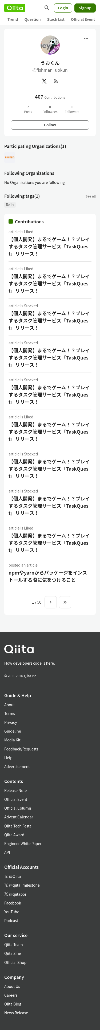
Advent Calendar (18, 816)
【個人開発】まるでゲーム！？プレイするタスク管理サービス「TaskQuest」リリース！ (49, 246)
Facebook (12, 903)
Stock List (56, 19)
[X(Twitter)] (44, 81)
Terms (9, 713)
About (9, 704)
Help (8, 757)
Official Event (83, 19)
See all (91, 196)
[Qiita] (14, 8)
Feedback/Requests (21, 749)
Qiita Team (13, 944)
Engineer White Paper (23, 843)
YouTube (11, 911)
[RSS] (56, 81)
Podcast (11, 920)
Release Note (15, 790)
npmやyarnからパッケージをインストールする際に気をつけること (48, 576)
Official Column (17, 808)
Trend (12, 19)
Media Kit (12, 739)
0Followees (49, 109)
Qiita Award (14, 834)
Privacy (10, 722)
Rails (10, 204)
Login (63, 7)
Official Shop (15, 962)
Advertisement (17, 766)
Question (32, 19)
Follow (50, 125)
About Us (12, 986)
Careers (10, 995)
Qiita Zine (12, 953)
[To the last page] (65, 602)
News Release (16, 1012)
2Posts (28, 109)
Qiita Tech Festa (17, 826)
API (7, 852)
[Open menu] (86, 38)
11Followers (72, 109)
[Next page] (51, 602)
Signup (85, 7)
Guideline (12, 731)
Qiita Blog (12, 1004)
